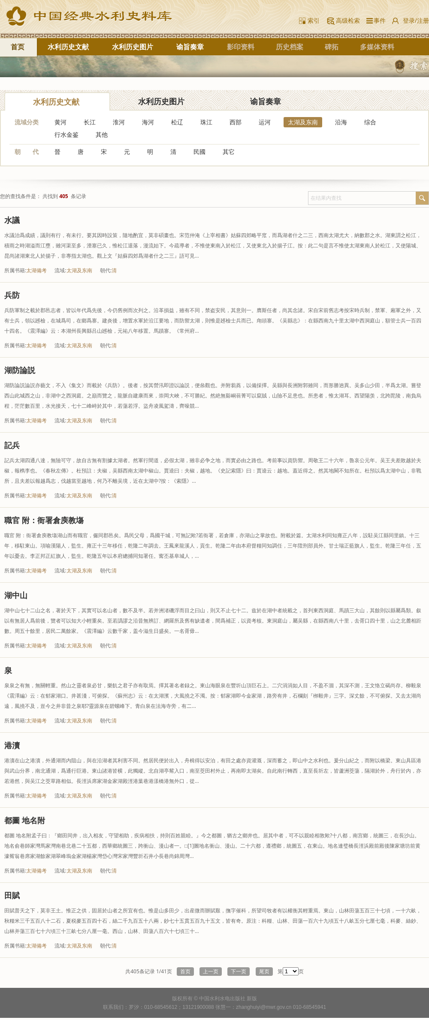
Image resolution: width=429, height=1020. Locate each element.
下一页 (238, 972)
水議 (12, 220)
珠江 (206, 122)
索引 (314, 20)
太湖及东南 (303, 122)
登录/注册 (416, 20)
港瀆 (12, 745)
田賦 (12, 895)
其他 (102, 134)
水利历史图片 (132, 46)
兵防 (12, 295)
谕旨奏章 (190, 46)
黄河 (60, 122)
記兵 (12, 445)
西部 (236, 122)
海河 (148, 122)
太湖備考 (36, 270)
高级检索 (348, 20)
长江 (90, 122)
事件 (378, 20)
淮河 (119, 122)
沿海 (341, 122)
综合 (370, 122)
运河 (265, 122)
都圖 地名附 (24, 820)
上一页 (210, 972)
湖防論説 (19, 370)
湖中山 (15, 595)
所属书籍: (15, 270)
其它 (229, 151)
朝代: (106, 270)
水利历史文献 (68, 46)
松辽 (177, 122)
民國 (199, 151)
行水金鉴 (66, 134)
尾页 (264, 972)
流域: (60, 270)
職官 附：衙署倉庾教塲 (44, 520)
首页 (17, 46)
